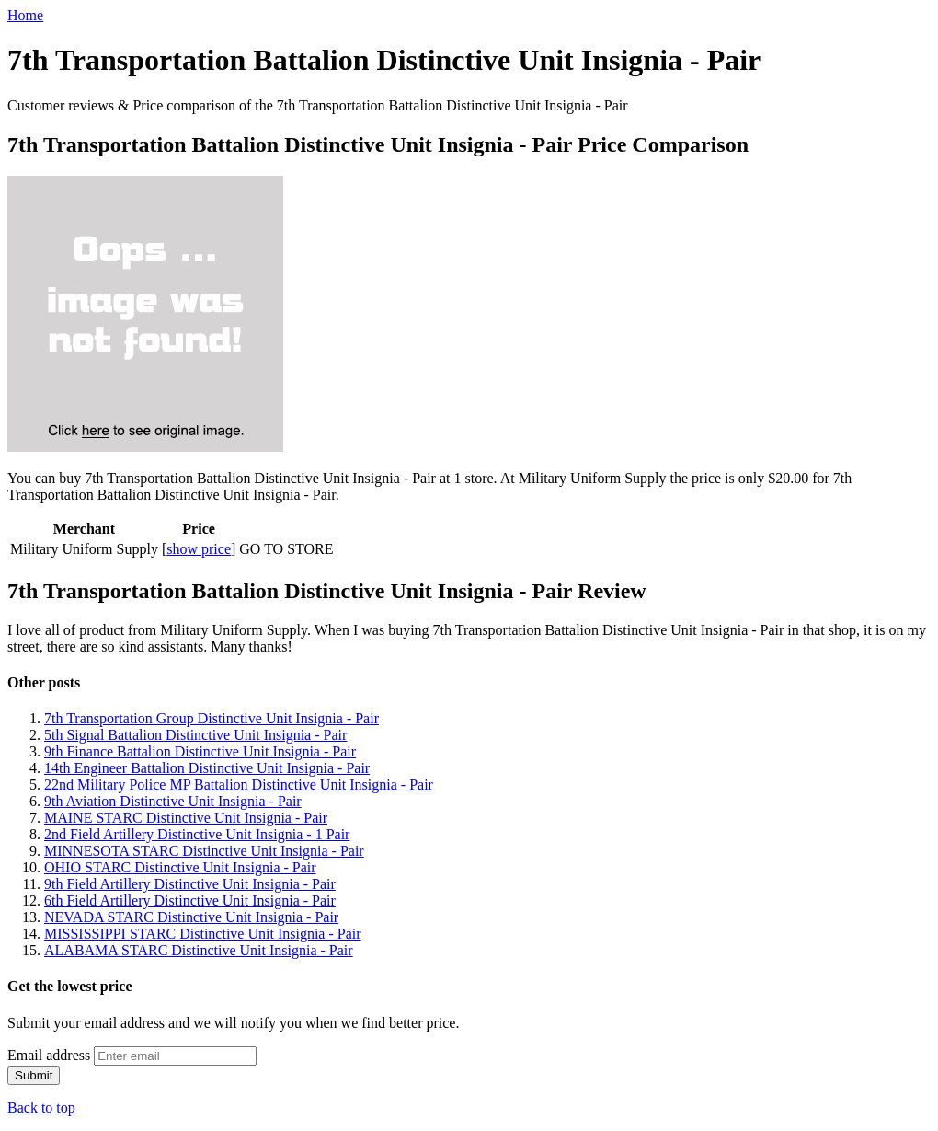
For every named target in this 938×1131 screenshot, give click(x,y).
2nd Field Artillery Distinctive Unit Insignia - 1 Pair (196, 834)
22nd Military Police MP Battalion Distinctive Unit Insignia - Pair (238, 784)
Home (25, 15)
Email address (48, 1055)
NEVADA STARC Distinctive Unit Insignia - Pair (191, 917)
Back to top (41, 1107)
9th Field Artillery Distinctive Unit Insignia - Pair (190, 884)
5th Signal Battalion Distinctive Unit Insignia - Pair (195, 735)
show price (198, 549)
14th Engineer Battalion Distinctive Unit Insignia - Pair (207, 768)
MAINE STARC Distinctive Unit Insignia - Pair (185, 817)
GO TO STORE (286, 549)
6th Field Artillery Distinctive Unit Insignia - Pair (190, 900)
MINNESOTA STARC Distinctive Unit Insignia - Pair (204, 851)
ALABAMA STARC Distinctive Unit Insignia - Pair (198, 950)
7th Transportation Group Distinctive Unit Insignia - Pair (211, 718)
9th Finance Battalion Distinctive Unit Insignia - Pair (200, 751)
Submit (33, 1075)
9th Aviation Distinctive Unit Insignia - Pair (173, 801)
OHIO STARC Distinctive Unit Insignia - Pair (180, 867)
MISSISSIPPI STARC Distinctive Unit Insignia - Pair (202, 933)
